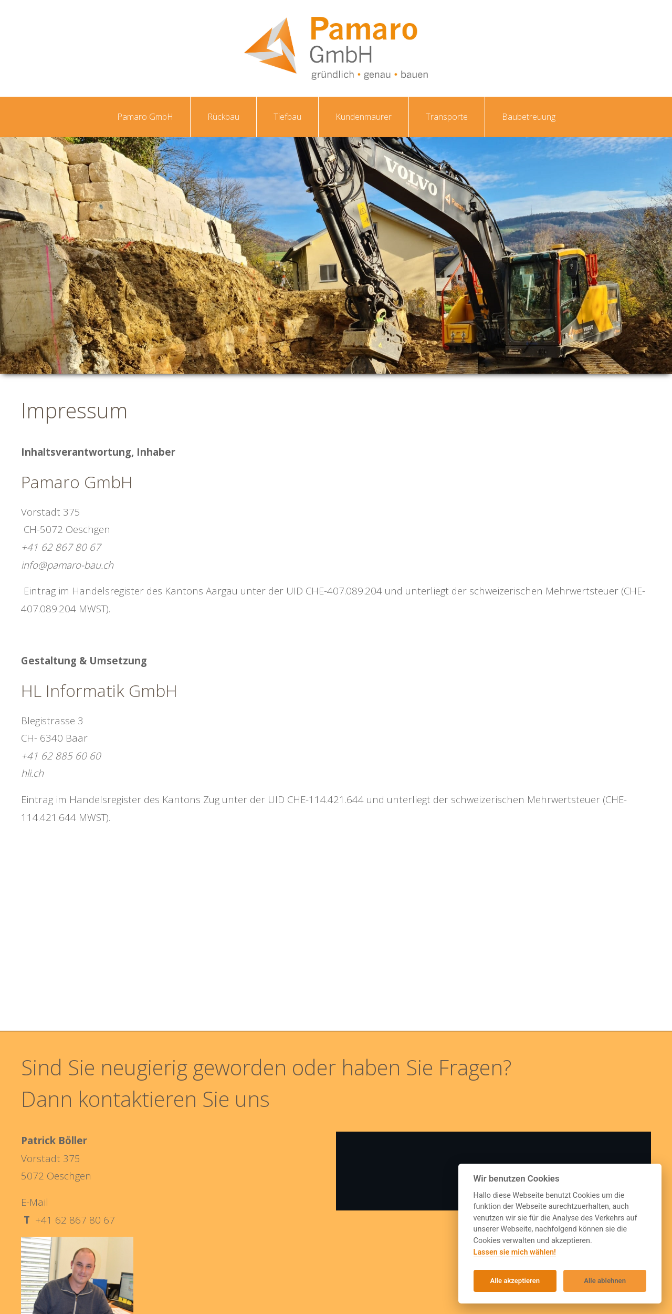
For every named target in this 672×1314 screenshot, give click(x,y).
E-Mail (34, 1201)
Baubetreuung (528, 116)
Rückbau (223, 116)
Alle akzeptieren (515, 1281)
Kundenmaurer (363, 116)
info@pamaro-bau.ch (67, 564)
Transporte (447, 116)
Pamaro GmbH (145, 116)
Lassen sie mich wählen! (515, 1252)
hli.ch (32, 772)
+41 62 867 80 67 (61, 546)
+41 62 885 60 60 (61, 755)
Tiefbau (287, 116)
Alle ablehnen (605, 1281)
